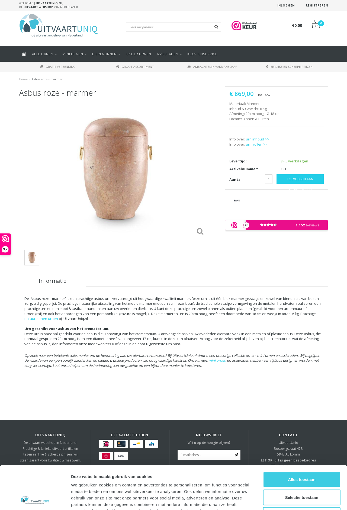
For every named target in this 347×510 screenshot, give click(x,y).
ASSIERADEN (169, 54)
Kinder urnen (138, 54)
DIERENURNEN (106, 54)
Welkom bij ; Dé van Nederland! (48, 5)
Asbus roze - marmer (47, 79)
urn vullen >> (257, 144)
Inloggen (286, 5)
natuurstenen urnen (41, 318)
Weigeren (302, 474)
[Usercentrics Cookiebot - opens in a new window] (35, 499)
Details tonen (293, 499)
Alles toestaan (302, 439)
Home (23, 79)
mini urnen (217, 360)
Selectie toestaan (302, 456)
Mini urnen (74, 54)
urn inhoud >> (257, 139)
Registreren (317, 5)
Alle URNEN (44, 54)
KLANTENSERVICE (202, 54)
